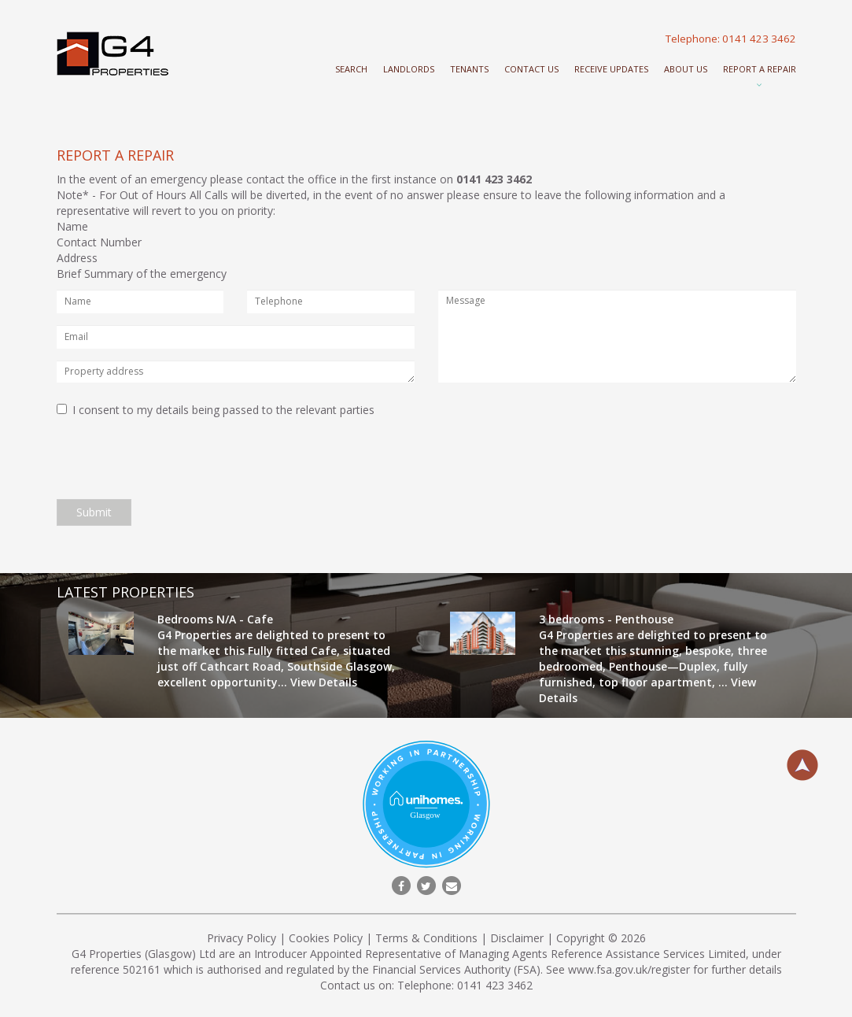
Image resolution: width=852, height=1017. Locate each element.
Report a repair (759, 69)
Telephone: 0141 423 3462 (731, 38)
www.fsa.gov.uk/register (629, 969)
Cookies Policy (326, 937)
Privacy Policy (241, 937)
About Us (685, 69)
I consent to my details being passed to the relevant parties (215, 409)
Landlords (408, 69)
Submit (94, 512)
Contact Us (531, 69)
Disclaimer (517, 937)
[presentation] (176, 456)
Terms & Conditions (426, 937)
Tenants (469, 69)
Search (351, 69)
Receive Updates (611, 69)
